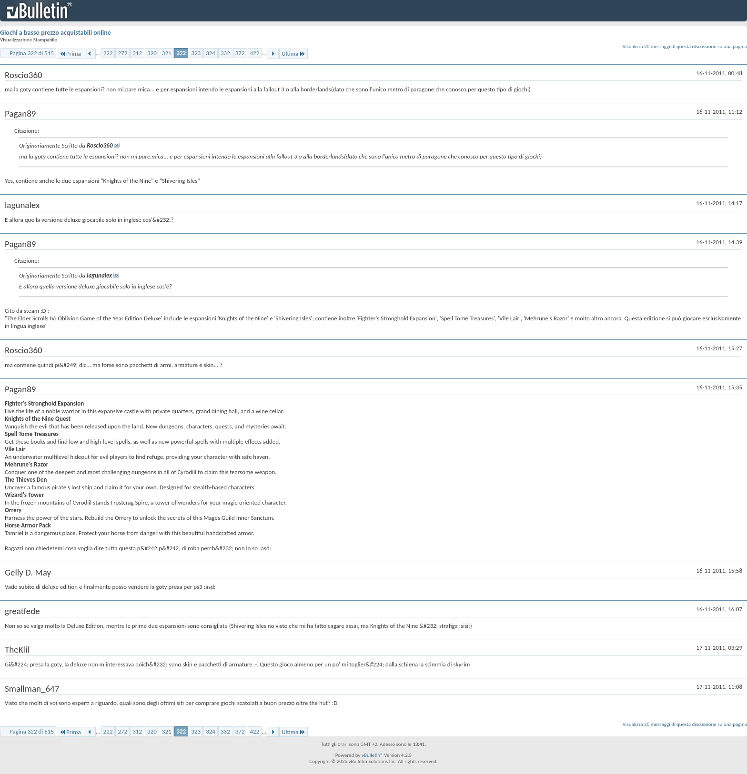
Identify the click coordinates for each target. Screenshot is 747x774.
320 (152, 53)
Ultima (293, 53)
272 (122, 53)
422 (255, 53)
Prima (70, 53)
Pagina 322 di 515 (32, 53)
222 (108, 53)
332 (225, 53)
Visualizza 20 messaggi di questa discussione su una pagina (685, 46)
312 (137, 53)
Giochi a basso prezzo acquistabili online (55, 33)
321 (167, 53)
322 (181, 53)
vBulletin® (372, 755)
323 (196, 53)
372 (240, 53)
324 (210, 53)
